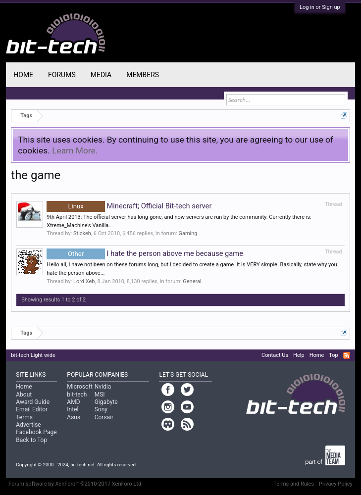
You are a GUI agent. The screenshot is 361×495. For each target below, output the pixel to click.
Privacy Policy (336, 484)
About (24, 394)
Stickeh (82, 233)
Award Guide (33, 401)
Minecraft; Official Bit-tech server (129, 205)
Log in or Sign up (320, 7)
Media (101, 75)
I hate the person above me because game (145, 253)
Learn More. (75, 150)
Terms (24, 417)
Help (299, 355)
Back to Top (31, 440)
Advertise (28, 424)
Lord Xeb (84, 281)
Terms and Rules (293, 484)
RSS (346, 355)
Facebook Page (36, 432)
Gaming (187, 233)
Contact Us (274, 355)
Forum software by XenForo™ (75, 484)
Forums (62, 75)
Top (333, 355)
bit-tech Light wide (33, 355)
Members (142, 75)
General (192, 281)
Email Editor (32, 409)
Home (23, 75)
